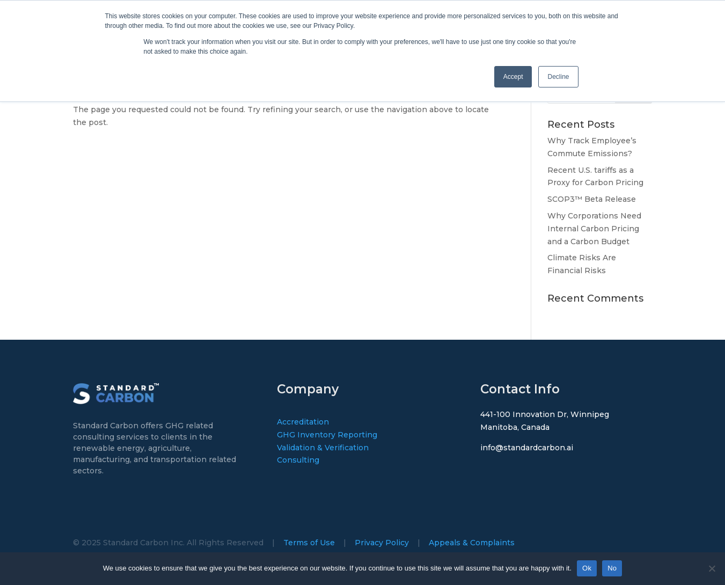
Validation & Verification (323, 447)
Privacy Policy (382, 542)
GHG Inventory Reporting (327, 435)
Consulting (298, 460)
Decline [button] (558, 77)
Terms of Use (309, 542)
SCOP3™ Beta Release (591, 199)
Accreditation (303, 422)
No (612, 568)
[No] (711, 568)
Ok (586, 568)
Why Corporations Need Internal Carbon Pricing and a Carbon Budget (594, 228)
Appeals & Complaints (472, 542)
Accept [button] (513, 77)
